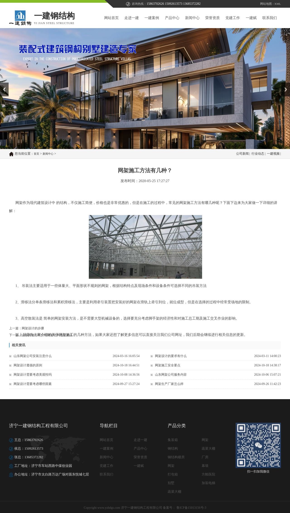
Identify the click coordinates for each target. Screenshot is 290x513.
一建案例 (152, 18)
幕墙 (205, 501)
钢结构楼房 (176, 493)
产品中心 (172, 18)
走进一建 (131, 18)
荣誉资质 (212, 18)
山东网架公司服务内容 (171, 379)
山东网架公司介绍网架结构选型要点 (47, 338)
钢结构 (173, 484)
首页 (36, 154)
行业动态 (257, 154)
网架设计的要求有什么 (171, 360)
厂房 (205, 493)
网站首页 (111, 18)
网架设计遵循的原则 (28, 370)
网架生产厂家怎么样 (169, 388)
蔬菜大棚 (208, 484)
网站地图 (266, 4)
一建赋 (251, 18)
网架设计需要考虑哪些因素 (33, 388)
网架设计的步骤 (33, 331)
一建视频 (273, 154)
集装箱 (173, 475)
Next (284, 84)
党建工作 (232, 18)
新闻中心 (192, 18)
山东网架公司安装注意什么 (33, 360)
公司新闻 (242, 154)
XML (277, 4)
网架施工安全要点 (167, 370)
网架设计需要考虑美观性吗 (33, 379)
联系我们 (269, 18)
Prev (2, 84)
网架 (205, 475)
